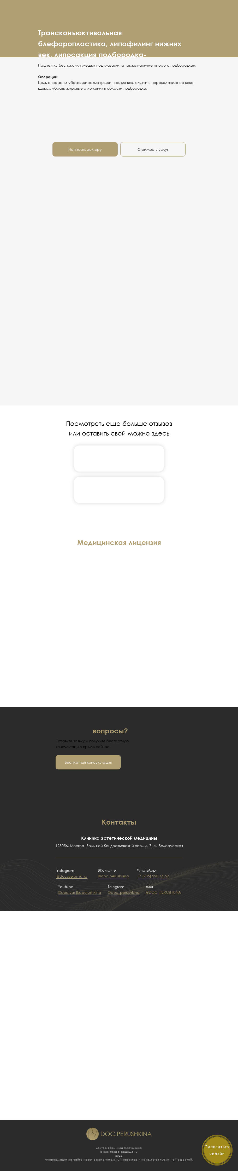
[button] (88, 762)
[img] (119, 458)
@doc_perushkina (124, 892)
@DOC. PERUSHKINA (163, 892)
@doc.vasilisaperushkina (79, 892)
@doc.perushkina (71, 876)
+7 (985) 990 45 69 (153, 876)
